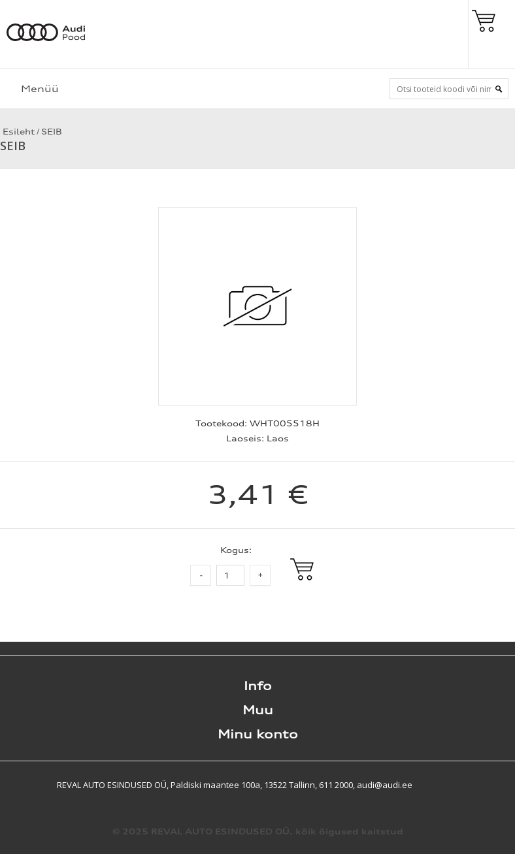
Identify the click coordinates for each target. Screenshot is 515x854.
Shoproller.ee (492, 784)
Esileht (17, 131)
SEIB (51, 131)
